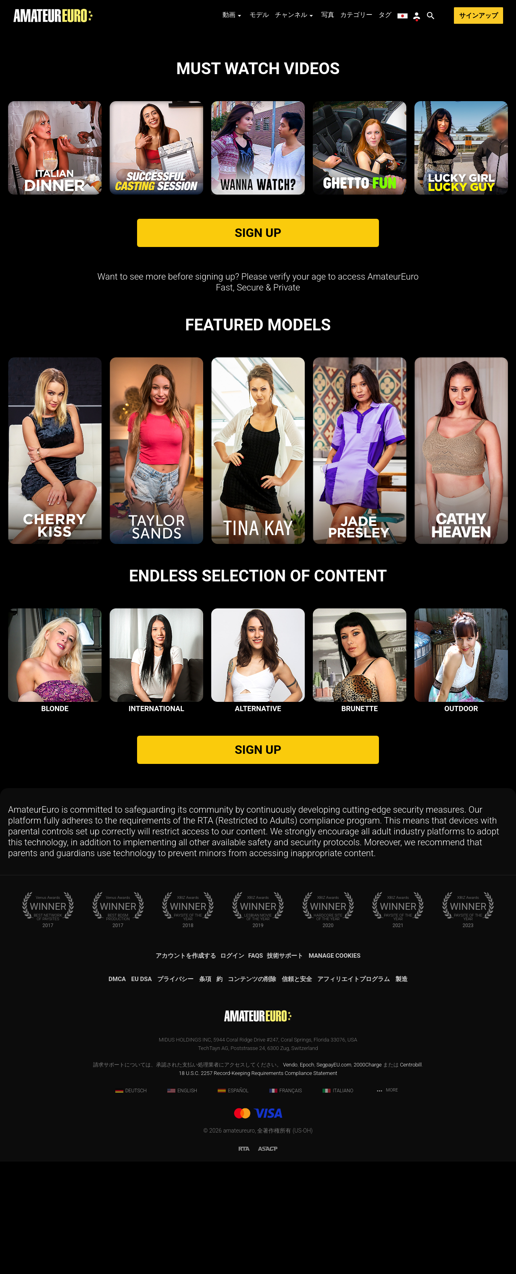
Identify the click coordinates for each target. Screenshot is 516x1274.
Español (233, 1203)
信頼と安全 (297, 1091)
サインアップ (478, 15)
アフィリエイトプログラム (353, 1091)
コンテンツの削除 (252, 1091)
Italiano (337, 1203)
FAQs (255, 1068)
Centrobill (411, 1177)
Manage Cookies (335, 1068)
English (182, 1203)
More (387, 1203)
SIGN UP (258, 345)
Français (285, 1203)
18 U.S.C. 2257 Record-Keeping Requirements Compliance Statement (258, 1186)
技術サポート (285, 1068)
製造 (401, 1091)
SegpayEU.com (333, 1177)
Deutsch (131, 1203)
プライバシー (175, 1091)
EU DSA (141, 1091)
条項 (205, 1091)
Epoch (307, 1177)
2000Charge (368, 1177)
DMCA (117, 1091)
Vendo (290, 1177)
